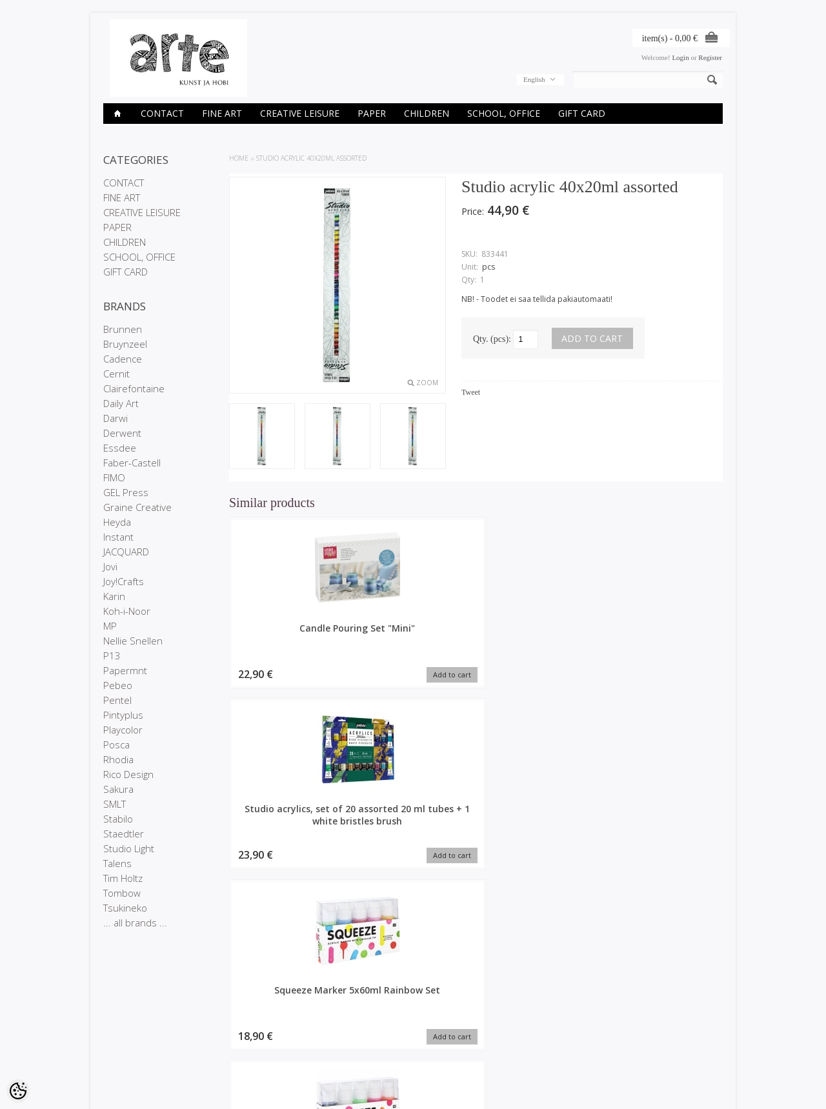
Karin (114, 596)
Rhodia (118, 759)
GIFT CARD (581, 113)
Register (710, 57)
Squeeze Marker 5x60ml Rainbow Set (539, 634)
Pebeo (117, 685)
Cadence (122, 358)
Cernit (116, 373)
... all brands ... (135, 922)
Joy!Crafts (123, 581)
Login (680, 57)
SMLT (114, 803)
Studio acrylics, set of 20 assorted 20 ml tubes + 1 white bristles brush (413, 646)
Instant (118, 536)
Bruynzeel (125, 343)
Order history (334, 1030)
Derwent (122, 432)
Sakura (118, 789)
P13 (112, 655)
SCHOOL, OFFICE (503, 113)
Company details (129, 1030)
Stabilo (118, 818)
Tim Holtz (123, 878)
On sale (220, 1030)
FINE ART (222, 113)
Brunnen (122, 329)
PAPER (372, 113)
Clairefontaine (134, 388)
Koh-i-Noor (126, 610)
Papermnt (125, 670)
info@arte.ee (439, 1060)
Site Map (222, 1051)
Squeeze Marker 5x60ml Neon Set (665, 634)
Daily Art (121, 403)
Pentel (117, 700)
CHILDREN (426, 113)
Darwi (115, 418)
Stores (113, 1019)
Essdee (119, 447)
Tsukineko (125, 907)
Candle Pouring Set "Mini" (287, 634)
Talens (117, 863)
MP (110, 625)
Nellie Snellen (133, 640)
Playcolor (123, 729)
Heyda (117, 521)
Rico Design (128, 774)
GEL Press (125, 492)
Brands (219, 1019)
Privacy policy (124, 1040)
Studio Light (128, 848)
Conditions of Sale (132, 1051)
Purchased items (340, 1040)
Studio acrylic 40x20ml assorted (311, 158)
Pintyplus (123, 714)
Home (238, 158)
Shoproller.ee (702, 1087)
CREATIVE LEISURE (299, 113)
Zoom (427, 382)
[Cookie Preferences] (18, 1091)
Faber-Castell (132, 462)
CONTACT (162, 113)
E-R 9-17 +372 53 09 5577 (461, 1050)
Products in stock (235, 1040)
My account (332, 1019)
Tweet (470, 392)
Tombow (122, 892)
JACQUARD (126, 551)
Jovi (110, 566)
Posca (116, 744)
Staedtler (123, 833)
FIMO (114, 477)
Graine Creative (137, 507)
